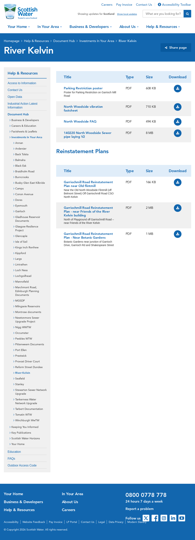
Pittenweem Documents (29, 344)
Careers (106, 4)
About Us (128, 26)
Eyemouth (21, 205)
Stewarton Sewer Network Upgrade (31, 391)
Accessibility (11, 522)
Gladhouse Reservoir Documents (27, 218)
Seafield (20, 378)
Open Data (15, 96)
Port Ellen (21, 350)
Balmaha (20, 160)
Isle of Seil (21, 241)
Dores (18, 200)
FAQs (11, 458)
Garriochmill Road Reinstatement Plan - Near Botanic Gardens (88, 235)
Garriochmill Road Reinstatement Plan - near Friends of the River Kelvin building (88, 211)
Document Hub (64, 41)
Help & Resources (162, 26)
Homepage (11, 41)
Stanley (19, 384)
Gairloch (20, 211)
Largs (18, 258)
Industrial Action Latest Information (22, 105)
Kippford (20, 253)
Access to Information (22, 83)
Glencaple (21, 236)
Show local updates (127, 14)
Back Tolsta (21, 154)
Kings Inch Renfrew (26, 247)
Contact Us (144, 4)
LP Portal (71, 522)
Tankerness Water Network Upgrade (26, 401)
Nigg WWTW (23, 327)
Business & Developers (90, 26)
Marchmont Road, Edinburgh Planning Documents (27, 291)
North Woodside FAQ (80, 121)
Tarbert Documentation (29, 409)
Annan (19, 143)
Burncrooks (22, 177)
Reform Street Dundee (29, 367)
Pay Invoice (124, 4)
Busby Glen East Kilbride (30, 182)
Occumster (22, 333)
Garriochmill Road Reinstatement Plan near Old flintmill (88, 184)
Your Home (18, 26)
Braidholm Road (24, 171)
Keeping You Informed (24, 427)
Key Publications (21, 432)
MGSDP (20, 300)
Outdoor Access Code (22, 465)
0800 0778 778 (146, 494)
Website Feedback (33, 522)
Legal (101, 522)
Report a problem (139, 509)
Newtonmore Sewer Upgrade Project (27, 319)
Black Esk (20, 165)
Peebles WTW (23, 338)
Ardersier (20, 148)
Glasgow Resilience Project (26, 228)
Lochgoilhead (23, 276)
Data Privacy (116, 522)
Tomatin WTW (23, 414)
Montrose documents (28, 312)
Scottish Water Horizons (25, 438)
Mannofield (22, 281)
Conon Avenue (24, 194)
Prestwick (20, 355)
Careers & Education (23, 125)
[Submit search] (187, 13)
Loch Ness (21, 270)
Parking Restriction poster (83, 88)
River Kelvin (128, 41)
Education (14, 451)
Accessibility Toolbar (174, 4)
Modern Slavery (136, 522)
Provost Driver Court (27, 361)
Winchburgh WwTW (27, 420)
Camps (19, 188)
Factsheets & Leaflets (24, 131)
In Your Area (49, 26)
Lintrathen (21, 264)
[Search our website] (163, 13)
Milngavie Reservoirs (27, 306)
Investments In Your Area (96, 41)
